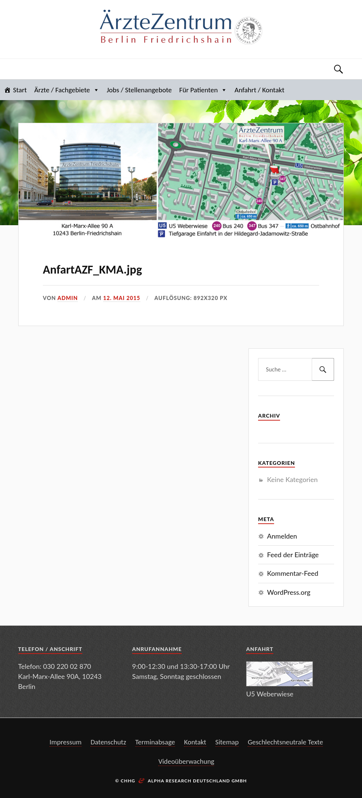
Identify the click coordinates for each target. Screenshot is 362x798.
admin (67, 298)
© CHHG (125, 780)
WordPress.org (288, 592)
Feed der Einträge (293, 554)
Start (20, 90)
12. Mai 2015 (121, 298)
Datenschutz (108, 742)
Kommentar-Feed (292, 573)
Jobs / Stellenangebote (139, 90)
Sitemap (227, 742)
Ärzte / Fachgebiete (66, 90)
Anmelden (282, 536)
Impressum (66, 742)
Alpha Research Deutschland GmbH (197, 780)
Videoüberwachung (186, 761)
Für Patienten (203, 90)
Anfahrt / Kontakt (260, 90)
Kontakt (195, 742)
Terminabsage (155, 742)
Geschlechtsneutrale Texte (285, 742)
